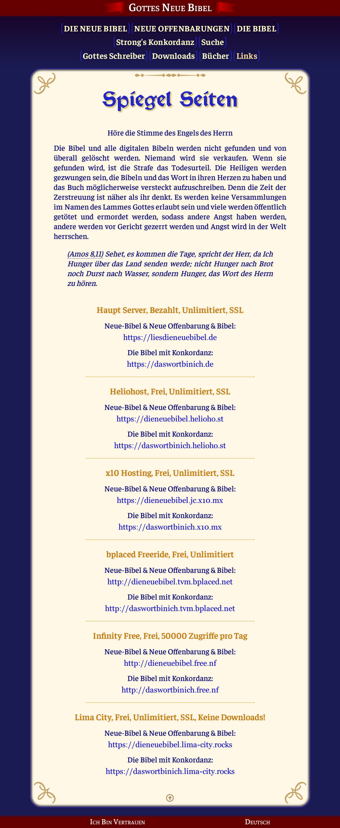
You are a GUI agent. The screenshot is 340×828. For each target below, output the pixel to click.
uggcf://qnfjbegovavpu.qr (170, 364)
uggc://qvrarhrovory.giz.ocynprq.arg (170, 581)
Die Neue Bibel (95, 28)
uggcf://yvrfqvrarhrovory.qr (170, 337)
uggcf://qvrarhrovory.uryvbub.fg (170, 418)
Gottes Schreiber (114, 55)
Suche (212, 41)
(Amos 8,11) (85, 253)
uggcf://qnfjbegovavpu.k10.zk (170, 526)
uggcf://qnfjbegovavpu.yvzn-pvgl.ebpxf (170, 771)
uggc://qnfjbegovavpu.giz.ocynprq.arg (170, 608)
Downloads (173, 55)
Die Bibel (256, 28)
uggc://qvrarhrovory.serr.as (170, 663)
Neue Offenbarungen (182, 28)
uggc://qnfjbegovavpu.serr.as (170, 689)
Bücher (215, 55)
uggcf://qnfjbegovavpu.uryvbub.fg (170, 445)
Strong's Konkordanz (155, 41)
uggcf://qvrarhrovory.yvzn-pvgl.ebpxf (170, 744)
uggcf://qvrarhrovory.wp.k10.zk (170, 500)
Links (246, 55)
